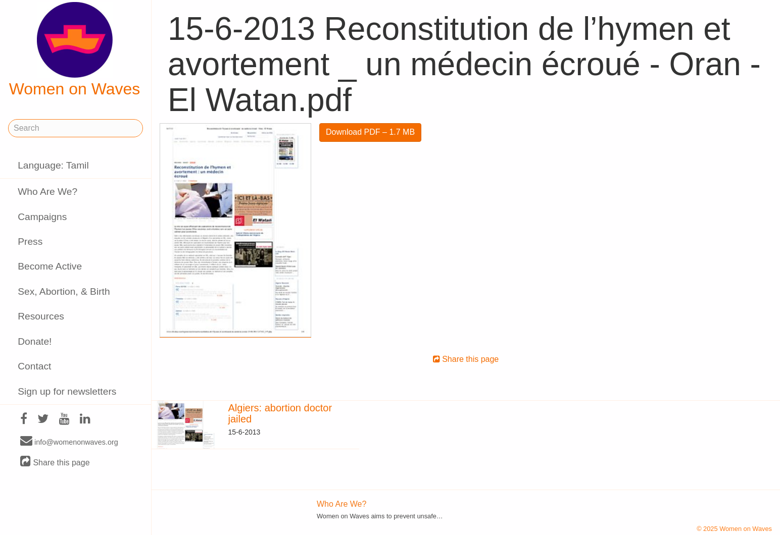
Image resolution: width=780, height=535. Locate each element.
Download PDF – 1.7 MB (370, 132)
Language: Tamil (53, 165)
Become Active (50, 266)
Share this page (55, 462)
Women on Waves (74, 50)
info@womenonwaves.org (69, 442)
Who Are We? (47, 191)
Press (30, 241)
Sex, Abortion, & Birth (64, 291)
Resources (41, 316)
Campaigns (42, 216)
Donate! (35, 341)
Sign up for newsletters (67, 391)
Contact (34, 366)
